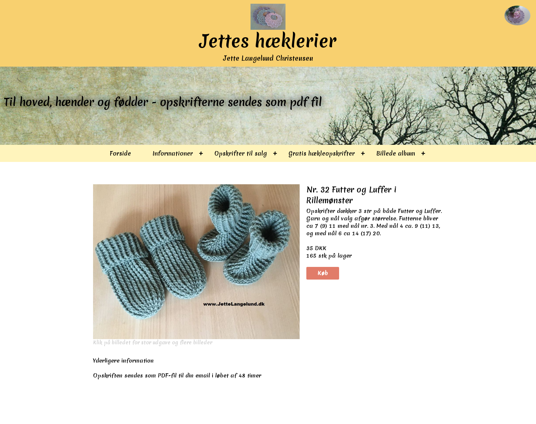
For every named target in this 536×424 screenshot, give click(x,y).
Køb (323, 273)
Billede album (395, 153)
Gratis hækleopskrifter (321, 153)
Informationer (173, 153)
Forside (120, 153)
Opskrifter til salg (240, 153)
